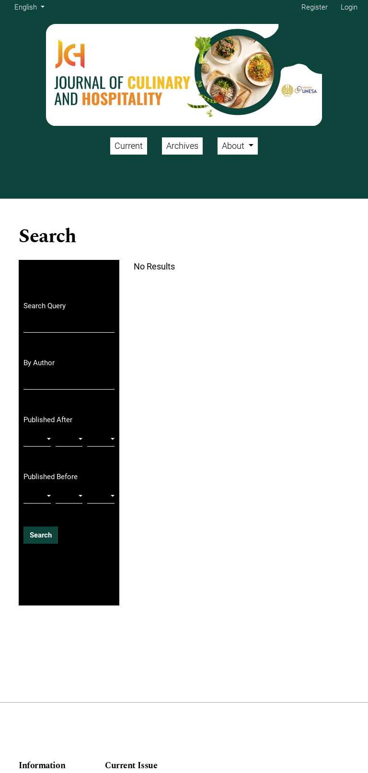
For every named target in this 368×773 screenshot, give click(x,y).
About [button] (234, 146)
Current (129, 146)
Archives (182, 146)
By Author (39, 362)
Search (41, 535)
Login (349, 7)
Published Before (50, 476)
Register (314, 7)
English (31, 6)
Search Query (44, 306)
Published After (47, 419)
